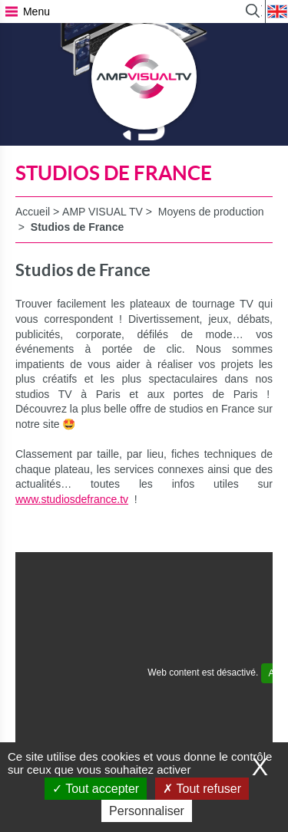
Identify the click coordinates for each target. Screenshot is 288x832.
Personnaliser (146, 810)
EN (276, 11)
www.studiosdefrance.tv (71, 499)
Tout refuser (202, 788)
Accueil (32, 212)
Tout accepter (95, 788)
